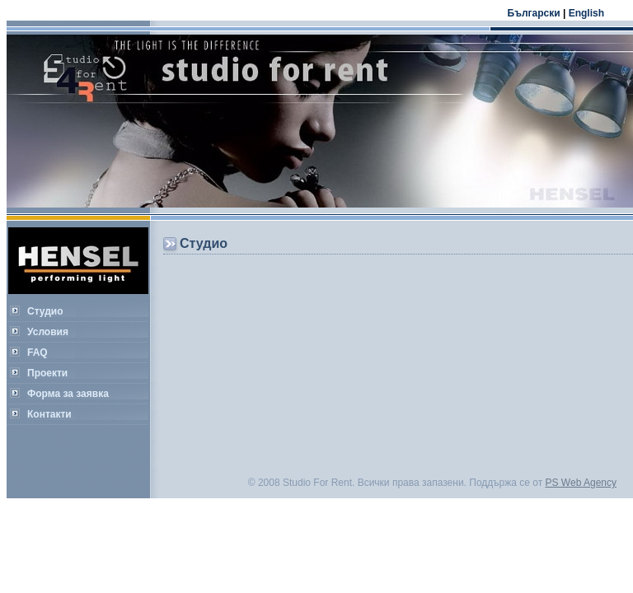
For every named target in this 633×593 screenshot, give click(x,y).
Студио (45, 311)
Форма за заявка (68, 393)
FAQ (37, 352)
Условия (47, 332)
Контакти (49, 414)
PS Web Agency (581, 482)
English (586, 13)
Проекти (47, 373)
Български (534, 13)
